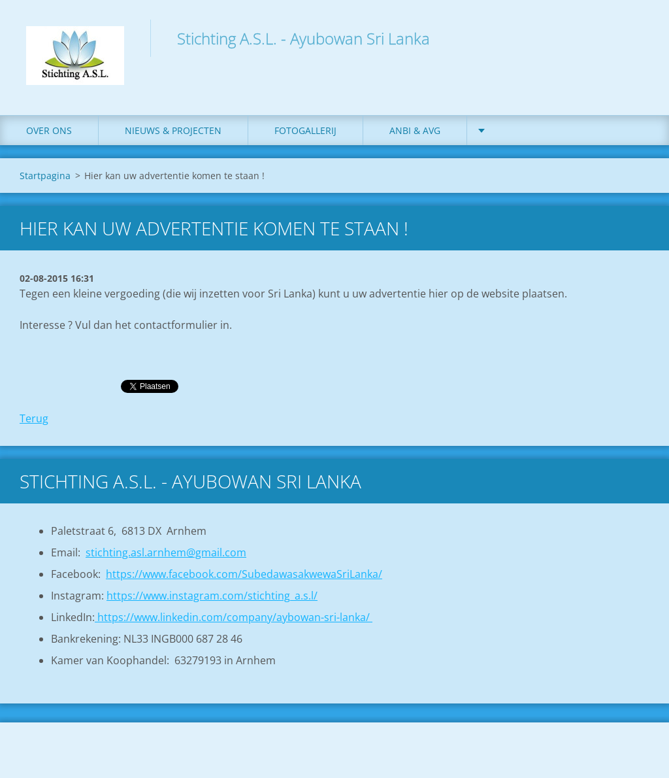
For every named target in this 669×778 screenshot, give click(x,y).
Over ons (49, 130)
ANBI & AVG (414, 130)
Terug (34, 418)
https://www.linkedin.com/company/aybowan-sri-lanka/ (233, 617)
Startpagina (45, 175)
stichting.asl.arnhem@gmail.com (166, 552)
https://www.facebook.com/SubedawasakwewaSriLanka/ (244, 574)
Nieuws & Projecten (173, 130)
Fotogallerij (305, 130)
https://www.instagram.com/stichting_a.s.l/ (212, 595)
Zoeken (635, 38)
